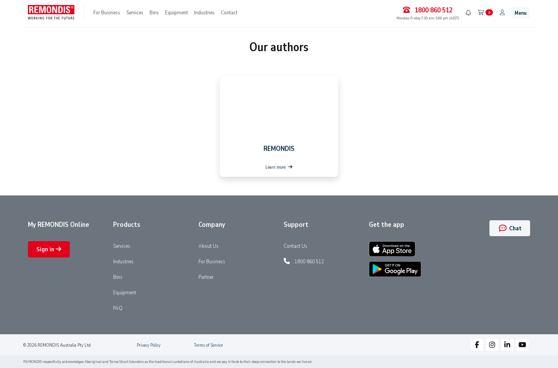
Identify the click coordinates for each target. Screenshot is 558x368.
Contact (229, 12)
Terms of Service (208, 345)
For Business (106, 12)
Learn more (279, 167)
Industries (204, 12)
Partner (206, 277)
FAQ (117, 308)
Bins (154, 12)
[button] (477, 345)
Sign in (48, 249)
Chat (510, 228)
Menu (521, 13)
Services (134, 12)
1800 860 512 (309, 261)
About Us (208, 246)
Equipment (176, 12)
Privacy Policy (148, 345)
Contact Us (295, 246)
